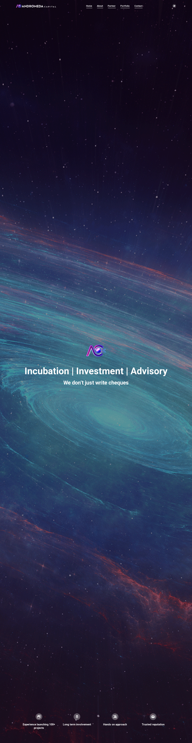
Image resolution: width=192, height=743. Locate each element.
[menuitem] (89, 6)
